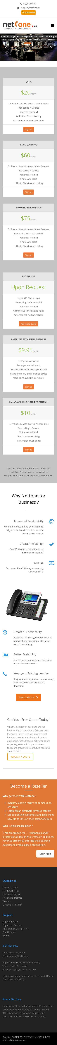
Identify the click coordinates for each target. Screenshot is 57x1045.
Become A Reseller (12, 904)
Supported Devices (12, 925)
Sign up (28, 129)
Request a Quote (28, 323)
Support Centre (10, 921)
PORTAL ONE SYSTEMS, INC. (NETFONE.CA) (31, 1037)
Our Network (9, 932)
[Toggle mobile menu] (52, 25)
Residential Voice (11, 890)
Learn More (45, 853)
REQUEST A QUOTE (20, 756)
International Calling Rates (16, 928)
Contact (7, 901)
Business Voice (10, 887)
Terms (6, 935)
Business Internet (11, 894)
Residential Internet (12, 897)
